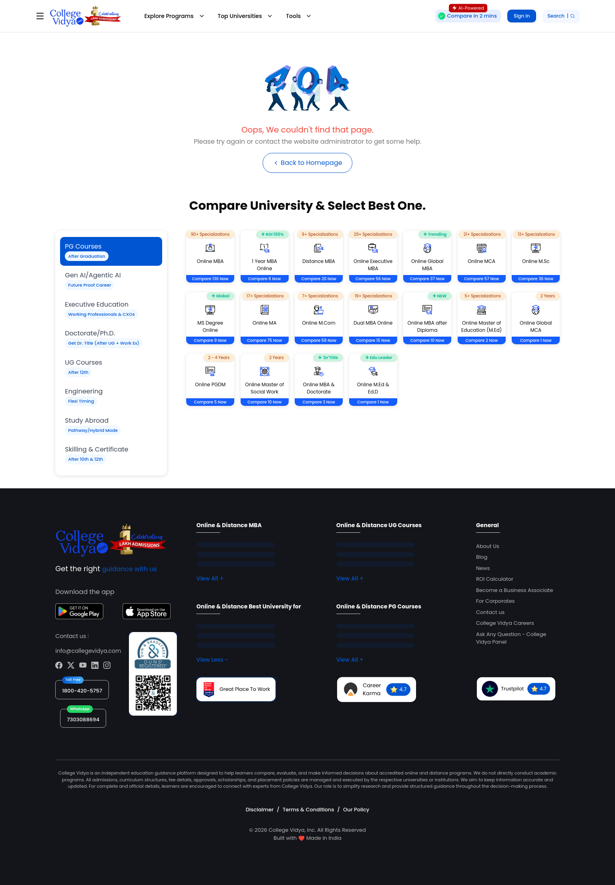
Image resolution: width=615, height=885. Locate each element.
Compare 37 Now (427, 279)
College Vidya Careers (505, 623)
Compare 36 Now (535, 279)
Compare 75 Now (264, 340)
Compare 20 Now (318, 279)
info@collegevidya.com (88, 651)
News (483, 568)
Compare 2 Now (481, 340)
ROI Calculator (494, 579)
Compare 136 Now (210, 279)
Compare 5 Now (210, 402)
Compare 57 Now (481, 279)
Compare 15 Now (373, 340)
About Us (487, 546)
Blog (481, 557)
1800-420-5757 (82, 690)
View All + (209, 578)
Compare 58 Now (318, 340)
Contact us (490, 612)
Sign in (522, 15)
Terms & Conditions (308, 809)
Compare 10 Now (427, 340)
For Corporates (495, 601)
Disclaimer (260, 809)
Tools (299, 16)
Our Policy (356, 809)
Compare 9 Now (210, 340)
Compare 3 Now (319, 402)
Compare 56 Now (373, 279)
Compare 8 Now (264, 279)
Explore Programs (174, 16)
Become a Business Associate (514, 590)
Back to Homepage (307, 162)
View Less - (212, 660)
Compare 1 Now (536, 340)
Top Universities (245, 16)
